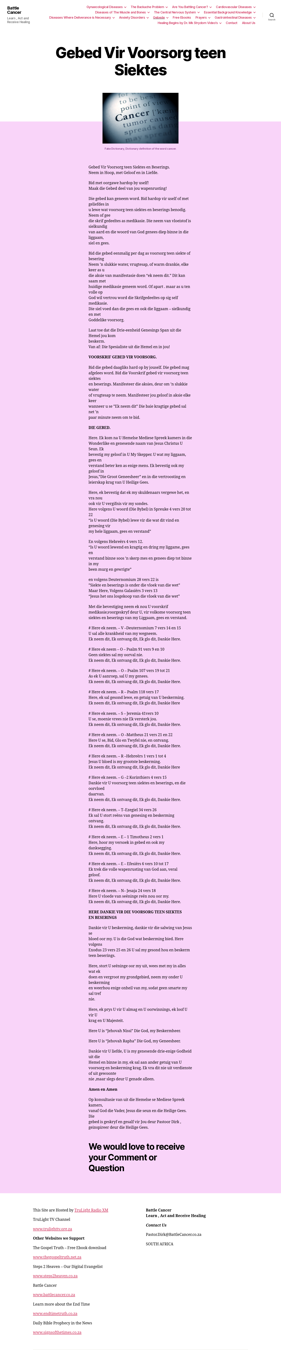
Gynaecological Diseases (105, 7)
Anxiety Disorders (132, 17)
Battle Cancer (14, 10)
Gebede (159, 17)
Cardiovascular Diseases (234, 7)
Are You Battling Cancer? (190, 7)
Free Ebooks (182, 17)
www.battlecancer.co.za (54, 1294)
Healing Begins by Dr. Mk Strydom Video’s (188, 23)
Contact (231, 23)
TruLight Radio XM (91, 1210)
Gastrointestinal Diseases (233, 17)
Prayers (201, 17)
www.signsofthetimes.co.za (57, 1332)
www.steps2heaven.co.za (55, 1276)
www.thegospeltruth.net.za (57, 1257)
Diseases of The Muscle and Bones (120, 12)
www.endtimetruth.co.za (55, 1313)
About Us (248, 23)
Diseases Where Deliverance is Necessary (80, 17)
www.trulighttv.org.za (52, 1229)
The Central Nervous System (175, 12)
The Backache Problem (147, 7)
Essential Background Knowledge (228, 12)
